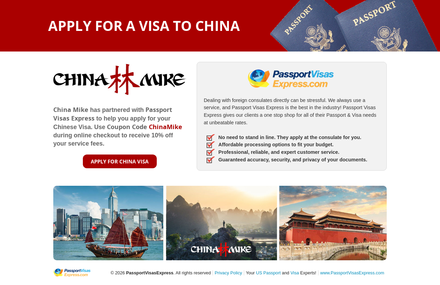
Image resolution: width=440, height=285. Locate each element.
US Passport (268, 272)
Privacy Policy (228, 272)
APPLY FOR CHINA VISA (119, 161)
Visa (294, 272)
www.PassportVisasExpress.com (352, 272)
